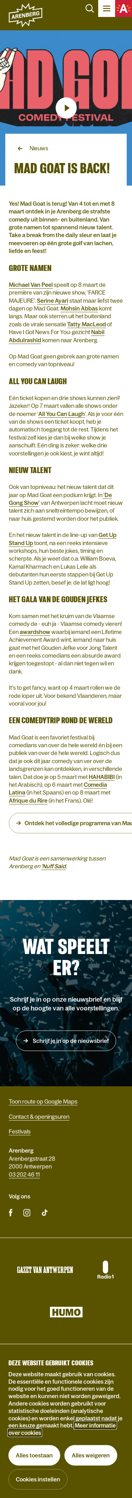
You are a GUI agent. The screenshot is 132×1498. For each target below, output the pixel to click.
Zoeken (89, 8)
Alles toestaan (34, 1455)
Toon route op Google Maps (43, 1101)
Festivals (20, 1131)
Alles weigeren (91, 1455)
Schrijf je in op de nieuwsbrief (70, 1041)
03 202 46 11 (24, 1174)
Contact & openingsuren (39, 1116)
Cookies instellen (38, 1479)
